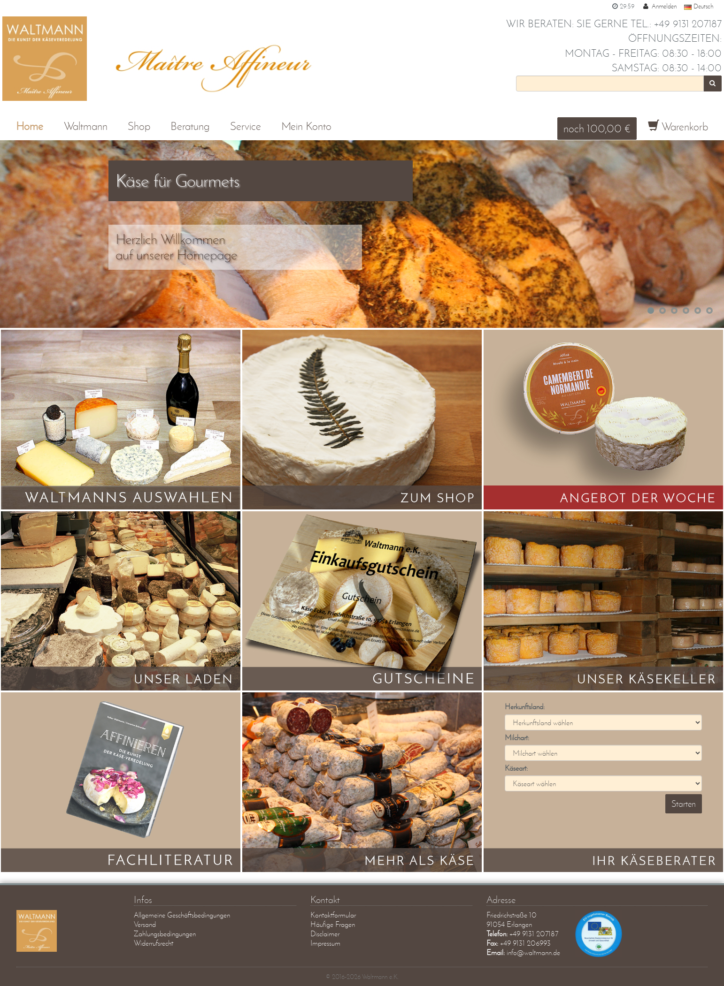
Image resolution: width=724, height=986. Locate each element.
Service (245, 126)
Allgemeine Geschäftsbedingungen (182, 914)
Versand (145, 924)
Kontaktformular (333, 914)
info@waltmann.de (533, 952)
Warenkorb (678, 126)
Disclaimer (324, 933)
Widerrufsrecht (153, 943)
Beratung (189, 126)
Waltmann (86, 126)
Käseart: (516, 768)
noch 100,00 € (597, 128)
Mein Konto (306, 126)
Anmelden (659, 6)
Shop (139, 126)
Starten (683, 803)
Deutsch (698, 6)
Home (29, 126)
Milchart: (517, 737)
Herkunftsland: (525, 706)
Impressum (325, 943)
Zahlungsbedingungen (165, 933)
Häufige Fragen (332, 924)
